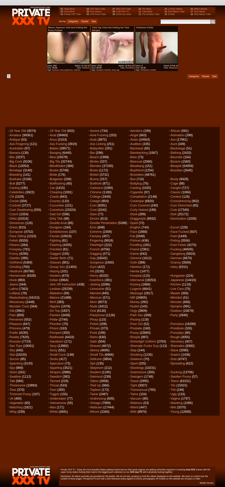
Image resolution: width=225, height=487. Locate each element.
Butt (12, 183)
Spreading (178, 363)
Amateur (15, 135)
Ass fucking (58, 144)
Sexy (53, 346)
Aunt (174, 144)
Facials (55, 236)
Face (133, 231)
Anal (53, 135)
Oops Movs (69, 9)
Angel (134, 135)
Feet (174, 236)
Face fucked (180, 231)
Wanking (177, 403)
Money (135, 302)
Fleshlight (97, 245)
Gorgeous (97, 262)
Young (175, 411)
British (94, 174)
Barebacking (139, 152)
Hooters (55, 275)
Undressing (98, 398)
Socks (54, 359)
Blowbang (137, 166)
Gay (93, 258)
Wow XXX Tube (123, 9)
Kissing (135, 284)
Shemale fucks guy (144, 346)
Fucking (176, 249)
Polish (94, 324)
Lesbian (55, 289)
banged (99, 70)
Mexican (96, 297)
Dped (134, 223)
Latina (13, 289)
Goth (133, 262)
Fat (132, 236)
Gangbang (178, 253)
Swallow (15, 376)
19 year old (58, 131)
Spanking (16, 363)
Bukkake (15, 179)
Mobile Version (207, 483)
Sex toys (15, 346)
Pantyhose (97, 315)
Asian (134, 139)
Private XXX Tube (72, 14)
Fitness (14, 245)
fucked (55, 70)
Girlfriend (15, 262)
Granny (176, 262)
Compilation (138, 196)
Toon (53, 389)
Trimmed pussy (20, 394)
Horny (94, 275)
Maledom (56, 293)
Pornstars (177, 324)
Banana (14, 152)
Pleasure (15, 324)
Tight (133, 385)
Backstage (178, 148)
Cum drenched (181, 205)
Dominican (16, 223)
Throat (54, 385)
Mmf (53, 302)
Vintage (95, 403)
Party (174, 315)
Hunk (13, 280)
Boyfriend (137, 170)
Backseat (136, 148)
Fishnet (135, 240)
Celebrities (16, 192)
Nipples (55, 306)
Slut (12, 354)
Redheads (57, 337)
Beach (94, 157)
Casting (135, 188)
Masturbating (18, 297)
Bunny (94, 179)
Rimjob (135, 337)
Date (94, 21)
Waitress (136, 403)
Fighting (55, 240)
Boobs (54, 170)
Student (95, 372)
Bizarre (176, 161)
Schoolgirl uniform (143, 341)
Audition (136, 144)
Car (52, 188)
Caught (176, 188)
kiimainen (145, 70)
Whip (13, 411)
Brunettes (137, 174)
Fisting (175, 240)
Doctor (94, 218)
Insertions (97, 280)
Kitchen (176, 284)
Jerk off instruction (63, 284)
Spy (12, 368)
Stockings (137, 368)
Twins (134, 394)
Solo (174, 359)
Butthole (96, 183)
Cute (174, 210)
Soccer (14, 359)
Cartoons (96, 188)
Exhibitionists (59, 231)
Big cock (15, 161)
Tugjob (54, 394)
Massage (136, 293)
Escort (175, 227)
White (54, 411)
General (136, 258)
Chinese (96, 192)
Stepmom (97, 368)
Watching (15, 407)
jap (118, 70)
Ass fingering (19, 144)
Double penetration (103, 223)
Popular (84, 21)
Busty (174, 179)
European (16, 231)
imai (61, 70)
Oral (93, 310)
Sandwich (56, 341)
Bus (133, 179)
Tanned (55, 381)
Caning (14, 188)
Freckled (56, 249)
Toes (12, 389)
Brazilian (177, 170)
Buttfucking (57, 183)
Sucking (176, 372)
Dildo (13, 218)
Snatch (175, 354)
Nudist (134, 306)
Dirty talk (56, 218)
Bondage (15, 170)
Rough (175, 337)
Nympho (176, 306)
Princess (15, 328)
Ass (173, 139)
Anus (53, 139)
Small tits (97, 354)
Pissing (135, 319)
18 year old (17, 131)
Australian (16, 148)
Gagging (96, 253)
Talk (12, 381)
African (175, 131)
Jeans (13, 284)
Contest (176, 196)
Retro (94, 337)
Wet (173, 407)
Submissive (138, 372)
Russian (15, 341)
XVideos (85, 68)
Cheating (56, 192)
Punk (93, 332)
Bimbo (94, 161)
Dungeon (56, 227)
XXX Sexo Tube (97, 9)
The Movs (146, 9)
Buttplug (136, 183)
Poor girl (136, 324)
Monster (176, 302)
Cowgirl (95, 201)
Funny (13, 253)
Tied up (95, 385)
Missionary (17, 302)
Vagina (175, 398)
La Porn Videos (175, 9)
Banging (55, 152)
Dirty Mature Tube (202, 14)
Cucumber (57, 205)
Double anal (58, 223)
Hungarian (178, 275)
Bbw (53, 157)
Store (13, 372)
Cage (174, 183)
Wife (133, 411)
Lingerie (136, 289)
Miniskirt (176, 297)
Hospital (136, 275)
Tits (173, 385)
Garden (14, 258)
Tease (134, 381)
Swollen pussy (181, 376)
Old (11, 310)
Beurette (176, 157)
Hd (92, 271)
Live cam (177, 289)
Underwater (58, 398)
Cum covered (140, 205)
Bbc (12, 157)
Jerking (95, 284)
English (135, 227)
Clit (11, 196)
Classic (176, 192)
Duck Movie (199, 11)
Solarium (136, 359)
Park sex (136, 315)
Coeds (54, 196)
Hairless (136, 267)
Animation (178, 135)
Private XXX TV (68, 469)
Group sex (57, 267)
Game (134, 253)
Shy (12, 350)
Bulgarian (56, 179)
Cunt (93, 210)
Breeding (15, 174)
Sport (134, 363)
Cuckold (15, 205)
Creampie (137, 201)
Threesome (17, 385)
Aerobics (136, 131)
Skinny (94, 350)
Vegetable (16, 403)
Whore (94, 411)
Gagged (55, 253)
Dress (13, 227)
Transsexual (138, 389)
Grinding (15, 267)
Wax (53, 407)
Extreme (96, 231)
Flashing (56, 245)
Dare (93, 214)
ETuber (171, 14)
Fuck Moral (69, 11)
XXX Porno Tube (98, 14)
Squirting (56, 368)
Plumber (56, 324)
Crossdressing (181, 201)
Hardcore (15, 271)
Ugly (174, 394)
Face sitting (17, 236)
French (95, 249)
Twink (94, 394)
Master (175, 293)
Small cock (58, 354)
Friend (134, 249)
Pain (12, 315)
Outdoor (176, 310)
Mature (55, 297)
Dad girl (55, 214)
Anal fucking (99, 135)
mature (77, 70)
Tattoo (94, 381)
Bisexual (136, 161)
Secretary (177, 341)
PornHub (130, 68)
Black (13, 166)
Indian (54, 280)
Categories (73, 21)
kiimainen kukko (144, 27)
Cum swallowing (21, 210)
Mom (93, 302)
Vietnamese (58, 403)
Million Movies (200, 9)
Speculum (57, 363)
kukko (153, 70)
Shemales (178, 346)
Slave (174, 350)
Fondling (136, 245)
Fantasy (95, 236)
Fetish (13, 240)
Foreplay (15, 249)
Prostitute (177, 328)
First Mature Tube (176, 11)
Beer (133, 157)
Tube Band (147, 11)
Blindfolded (57, 166)
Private (95, 328)
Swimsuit (96, 376)
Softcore (96, 359)
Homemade (17, 275)
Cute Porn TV (122, 11)
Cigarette (136, 192)
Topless (95, 389)
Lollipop (14, 293)
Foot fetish (178, 245)
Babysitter (97, 148)
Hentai (134, 271)
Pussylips (177, 332)
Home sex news (123, 14)
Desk (133, 214)
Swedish (56, 376)
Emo (93, 227)
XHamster (173, 68)
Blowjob (176, 166)
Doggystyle (138, 218)
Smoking (136, 354)
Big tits (55, 161)
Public (13, 332)
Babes (54, 148)
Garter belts (58, 258)
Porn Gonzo (95, 11)
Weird (134, 407)
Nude (94, 306)
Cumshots (57, 210)
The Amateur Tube (150, 14)
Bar (92, 152)
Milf (132, 297)
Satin (93, 341)
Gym (93, 267)
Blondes (95, 166)
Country (55, 201)
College (95, 196)
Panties (55, 315)
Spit (92, 363)
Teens (175, 381)
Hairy (174, 267)
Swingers (136, 376)
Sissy (53, 350)
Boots (94, 170)
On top (55, 310)
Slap (133, 350)
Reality (14, 337)
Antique (14, 139)
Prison (54, 328)
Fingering (96, 240)
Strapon (55, 372)
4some (94, 131)
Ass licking (98, 144)
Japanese (177, 280)
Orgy (133, 310)
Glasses (55, 262)
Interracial (137, 280)
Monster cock (19, 306)
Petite (54, 319)
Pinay (94, 319)
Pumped (56, 332)
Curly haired (139, 210)
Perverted (16, 319)
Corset (14, 201)
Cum (93, 205)
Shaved (95, 346)
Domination (179, 218)
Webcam (96, 407)
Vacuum (136, 398)
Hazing (55, 271)
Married (95, 293)
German (176, 258)
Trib (173, 389)
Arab (93, 139)
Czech (13, 214)
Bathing (176, 152)
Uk (11, 398)
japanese (69, 70)
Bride (53, 174)
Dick (174, 214)
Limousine (97, 289)
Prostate (136, 328)
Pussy (134, 332)
